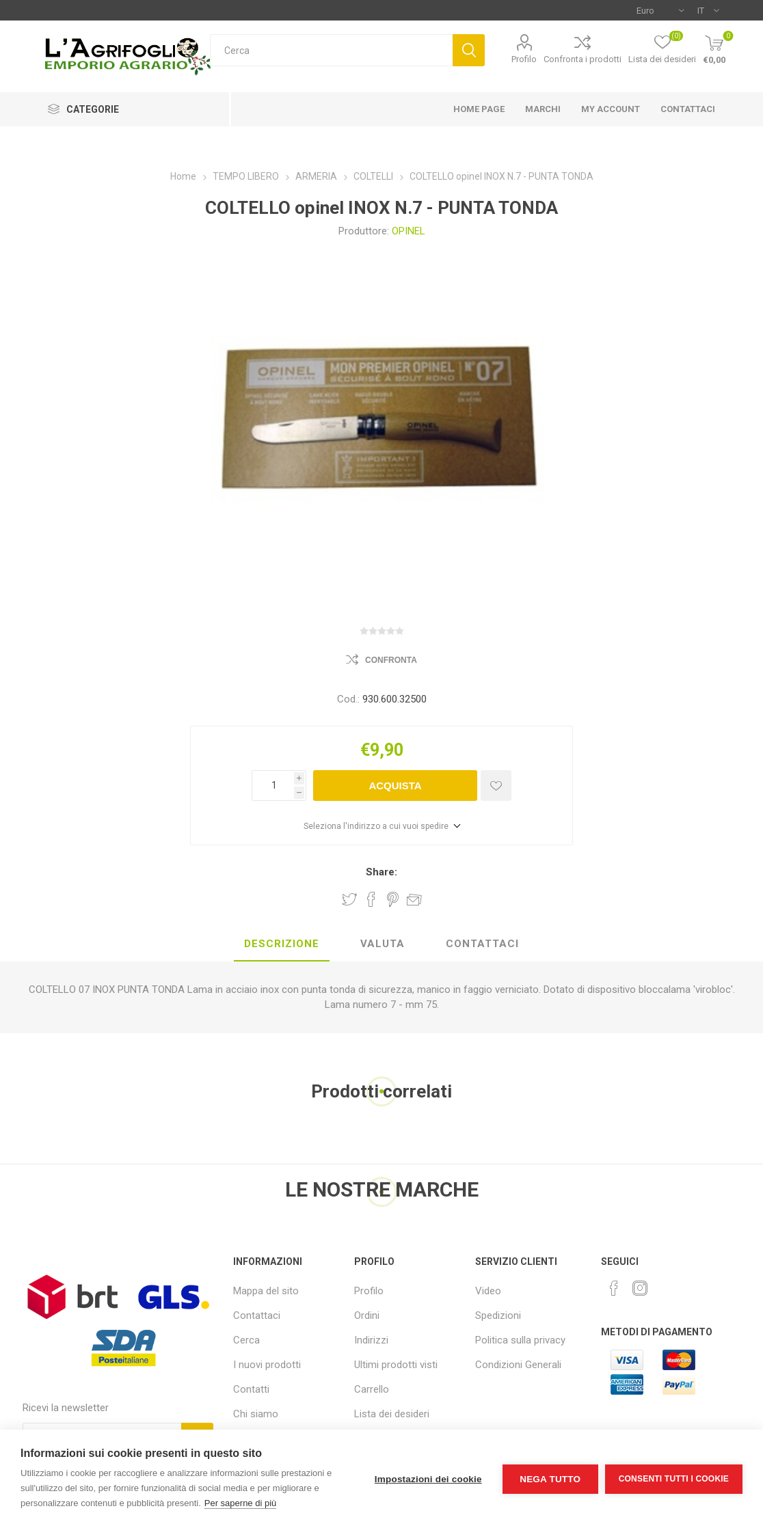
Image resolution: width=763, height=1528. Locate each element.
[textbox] (331, 50)
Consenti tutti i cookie (674, 1479)
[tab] (282, 944)
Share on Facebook (371, 899)
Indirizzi (371, 1340)
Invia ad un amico (414, 899)
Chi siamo (255, 1414)
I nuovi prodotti (267, 1365)
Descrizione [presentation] (281, 944)
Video (488, 1291)
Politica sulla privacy (520, 1340)
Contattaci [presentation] (482, 944)
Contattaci (256, 1315)
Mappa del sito (266, 1291)
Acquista (395, 785)
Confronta (391, 660)
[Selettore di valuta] (660, 10)
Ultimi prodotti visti (396, 1365)
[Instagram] (640, 1288)
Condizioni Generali (518, 1365)
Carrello (371, 1389)
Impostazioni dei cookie (428, 1479)
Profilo (524, 59)
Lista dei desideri (391, 1414)
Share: (381, 872)
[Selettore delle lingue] (708, 10)
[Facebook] (614, 1288)
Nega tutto (550, 1479)
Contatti (251, 1389)
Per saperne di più (240, 1503)
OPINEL (408, 231)
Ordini (366, 1315)
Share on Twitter (349, 899)
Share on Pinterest (393, 899)
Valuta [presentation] (382, 944)
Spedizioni (498, 1315)
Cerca (469, 50)
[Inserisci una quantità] (273, 785)
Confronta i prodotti (582, 59)
